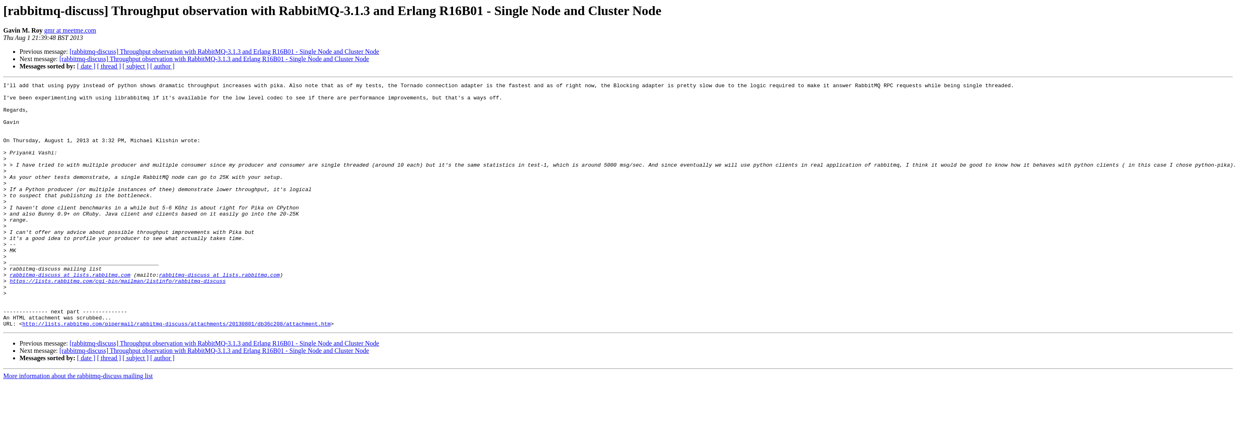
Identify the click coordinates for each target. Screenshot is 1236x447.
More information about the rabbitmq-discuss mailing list (78, 424)
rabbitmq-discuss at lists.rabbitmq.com (70, 313)
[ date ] (86, 66)
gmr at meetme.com (70, 30)
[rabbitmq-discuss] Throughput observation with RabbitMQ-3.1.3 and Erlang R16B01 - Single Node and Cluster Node (224, 51)
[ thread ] (109, 66)
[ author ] (162, 66)
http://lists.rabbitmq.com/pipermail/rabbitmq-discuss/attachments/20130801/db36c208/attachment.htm (176, 372)
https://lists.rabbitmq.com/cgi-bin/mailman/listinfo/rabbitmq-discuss (118, 321)
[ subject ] (136, 66)
